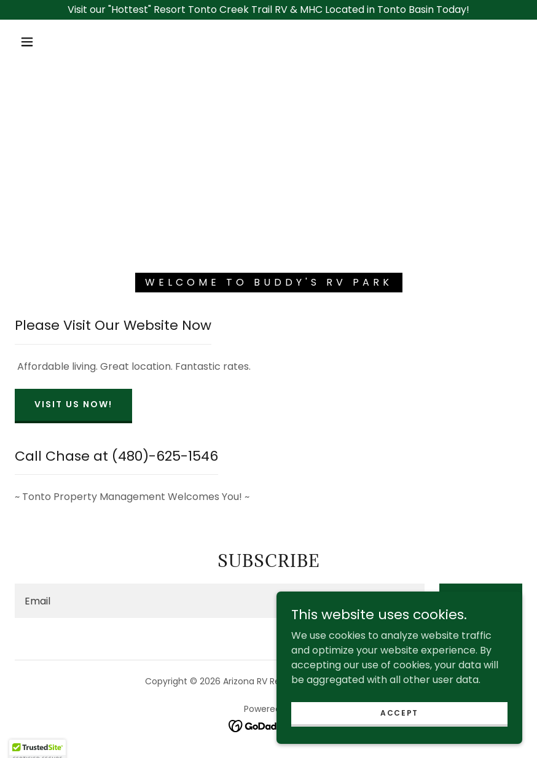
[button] (27, 41)
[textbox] (220, 601)
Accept (399, 737)
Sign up (481, 599)
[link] (269, 726)
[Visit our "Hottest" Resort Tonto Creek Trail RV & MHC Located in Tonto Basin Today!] (268, 9)
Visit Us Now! (73, 404)
